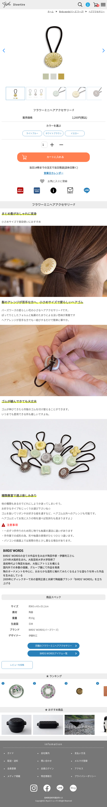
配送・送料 (12, 761)
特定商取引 (46, 776)
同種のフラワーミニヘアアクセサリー (53, 646)
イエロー (75, 133)
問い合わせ (46, 761)
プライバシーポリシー (85, 776)
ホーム (51, 12)
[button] (103, 50)
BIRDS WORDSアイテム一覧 (53, 653)
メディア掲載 (13, 776)
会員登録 (11, 768)
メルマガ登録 (81, 761)
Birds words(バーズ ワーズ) (71, 12)
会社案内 (45, 753)
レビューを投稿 (17, 665)
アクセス (79, 768)
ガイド (10, 753)
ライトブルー (32, 133)
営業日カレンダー (53, 173)
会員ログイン (47, 768)
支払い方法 (80, 753)
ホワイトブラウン (54, 133)
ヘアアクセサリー (97, 12)
